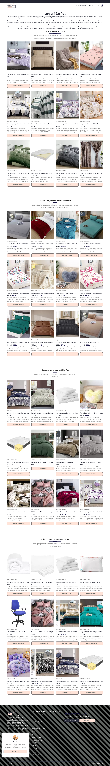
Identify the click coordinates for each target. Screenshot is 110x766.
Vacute (34, 745)
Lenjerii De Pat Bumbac (38, 728)
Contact (9, 764)
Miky (33, 734)
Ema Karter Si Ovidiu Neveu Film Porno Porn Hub (38, 717)
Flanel (33, 731)
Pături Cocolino (80, 5)
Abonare (87, 720)
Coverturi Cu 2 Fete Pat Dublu (37, 741)
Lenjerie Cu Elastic (37, 737)
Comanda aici (18, 86)
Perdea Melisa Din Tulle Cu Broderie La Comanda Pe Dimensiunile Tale (38, 752)
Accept (15, 751)
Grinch (33, 725)
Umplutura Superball (37, 722)
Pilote (91, 5)
